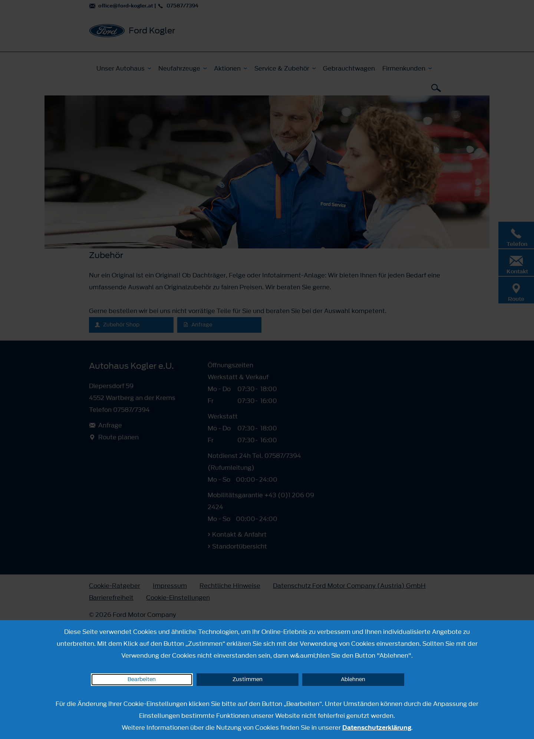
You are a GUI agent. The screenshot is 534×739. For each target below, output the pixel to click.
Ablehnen (353, 679)
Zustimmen (248, 679)
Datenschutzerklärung (376, 727)
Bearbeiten (142, 679)
